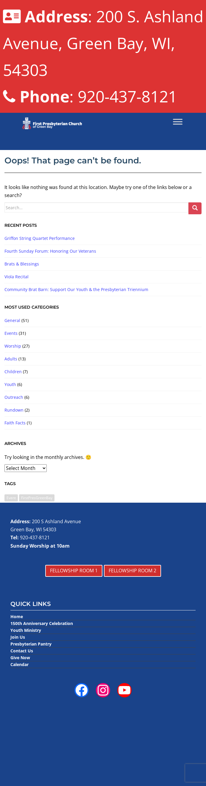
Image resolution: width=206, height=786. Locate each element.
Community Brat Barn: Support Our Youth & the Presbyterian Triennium (76, 289)
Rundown (14, 410)
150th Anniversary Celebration (41, 623)
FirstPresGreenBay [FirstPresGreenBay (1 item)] (36, 497)
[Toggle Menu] (177, 122)
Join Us (17, 637)
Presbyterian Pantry (31, 644)
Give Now (20, 657)
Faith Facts (15, 423)
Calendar (19, 664)
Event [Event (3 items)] (11, 497)
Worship (12, 346)
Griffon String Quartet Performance (39, 238)
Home (16, 616)
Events (11, 333)
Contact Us (21, 651)
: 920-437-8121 (90, 96)
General (12, 320)
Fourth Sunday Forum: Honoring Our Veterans (50, 251)
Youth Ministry (25, 630)
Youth (10, 384)
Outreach (13, 397)
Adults (10, 359)
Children (13, 371)
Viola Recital (16, 276)
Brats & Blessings (21, 264)
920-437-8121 (35, 537)
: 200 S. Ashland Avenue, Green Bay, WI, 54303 (103, 43)
